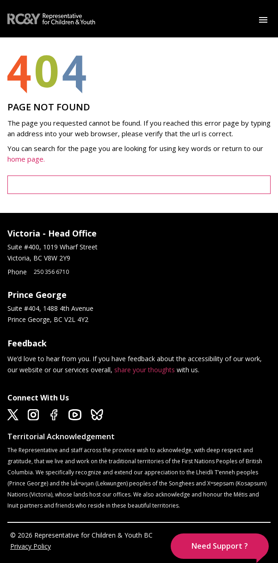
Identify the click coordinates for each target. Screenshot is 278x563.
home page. (27, 158)
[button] (220, 546)
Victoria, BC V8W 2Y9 (39, 258)
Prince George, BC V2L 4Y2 (47, 319)
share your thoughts (144, 369)
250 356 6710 (51, 272)
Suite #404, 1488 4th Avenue (51, 308)
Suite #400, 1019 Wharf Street (54, 246)
